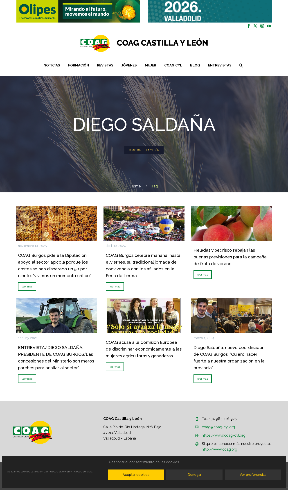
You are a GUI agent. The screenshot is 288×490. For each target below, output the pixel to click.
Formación (78, 65)
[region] (78, 11)
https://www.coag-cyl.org (223, 435)
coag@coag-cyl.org (218, 427)
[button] (78, 11)
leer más (27, 286)
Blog (195, 65)
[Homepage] (171, 43)
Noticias (52, 65)
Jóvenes (129, 65)
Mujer (150, 65)
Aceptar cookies (136, 475)
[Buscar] (240, 65)
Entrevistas (220, 65)
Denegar (194, 475)
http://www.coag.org (219, 449)
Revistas (105, 65)
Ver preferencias (253, 475)
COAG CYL (173, 65)
